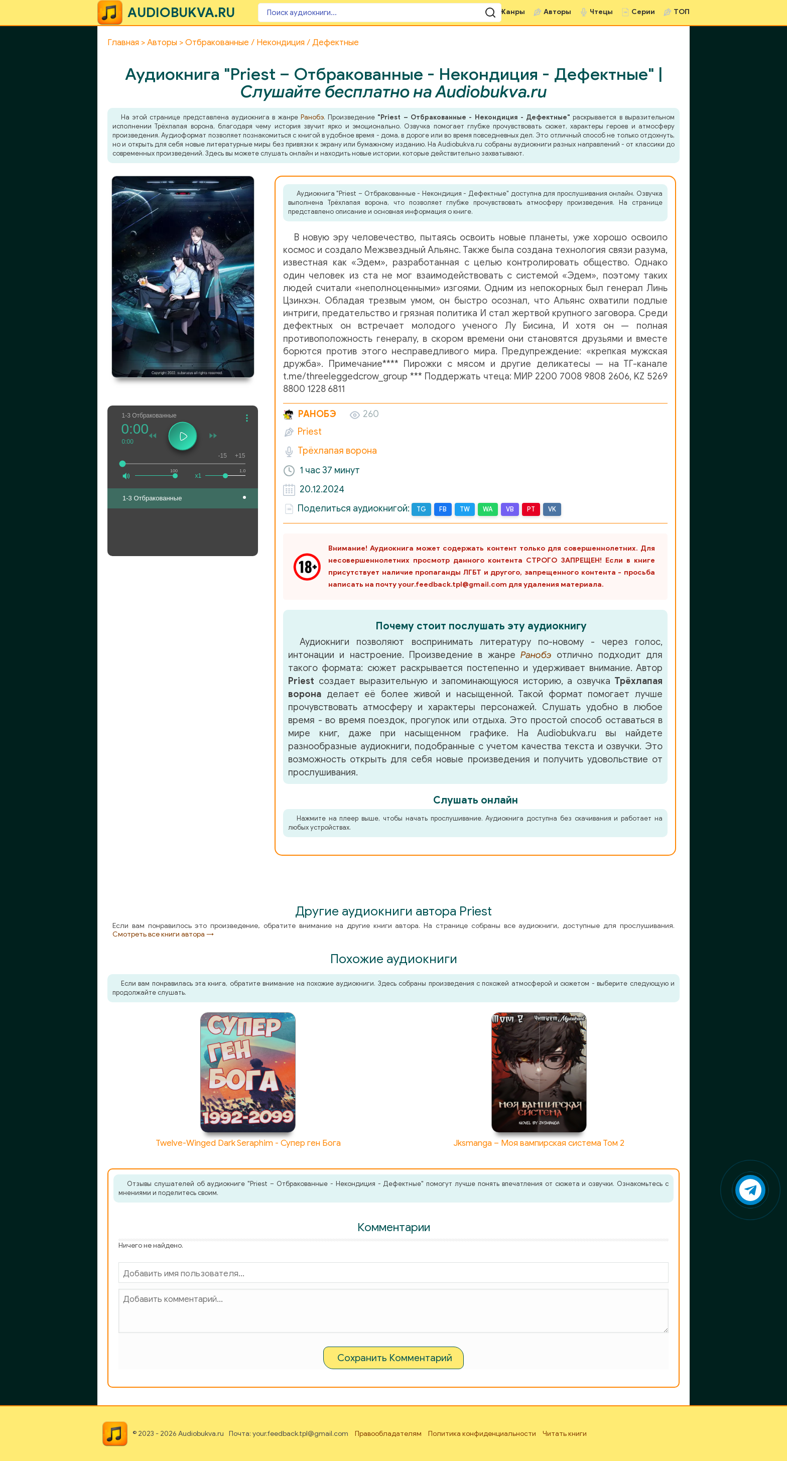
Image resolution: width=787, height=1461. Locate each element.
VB (508, 509)
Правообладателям (388, 1433)
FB (442, 509)
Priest (310, 431)
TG (421, 509)
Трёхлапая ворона (337, 450)
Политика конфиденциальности (482, 1433)
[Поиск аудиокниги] (318, 12)
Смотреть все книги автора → (163, 933)
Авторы (557, 12)
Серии (643, 12)
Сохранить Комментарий (394, 1357)
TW (464, 509)
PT (529, 509)
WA (486, 509)
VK (550, 509)
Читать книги (565, 1433)
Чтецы (601, 12)
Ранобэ (312, 117)
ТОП (682, 12)
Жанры (512, 12)
